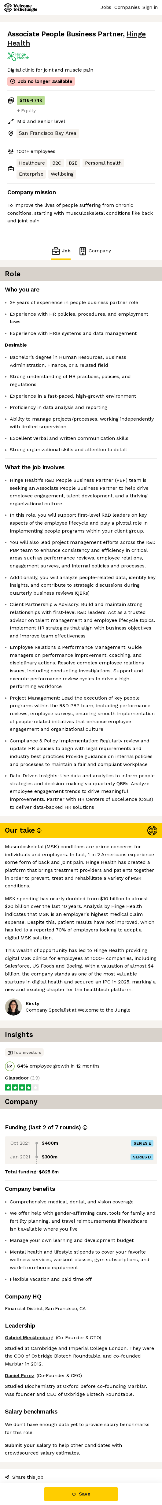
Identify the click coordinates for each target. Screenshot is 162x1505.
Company (94, 251)
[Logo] (20, 7)
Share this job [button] (24, 1477)
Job (61, 251)
